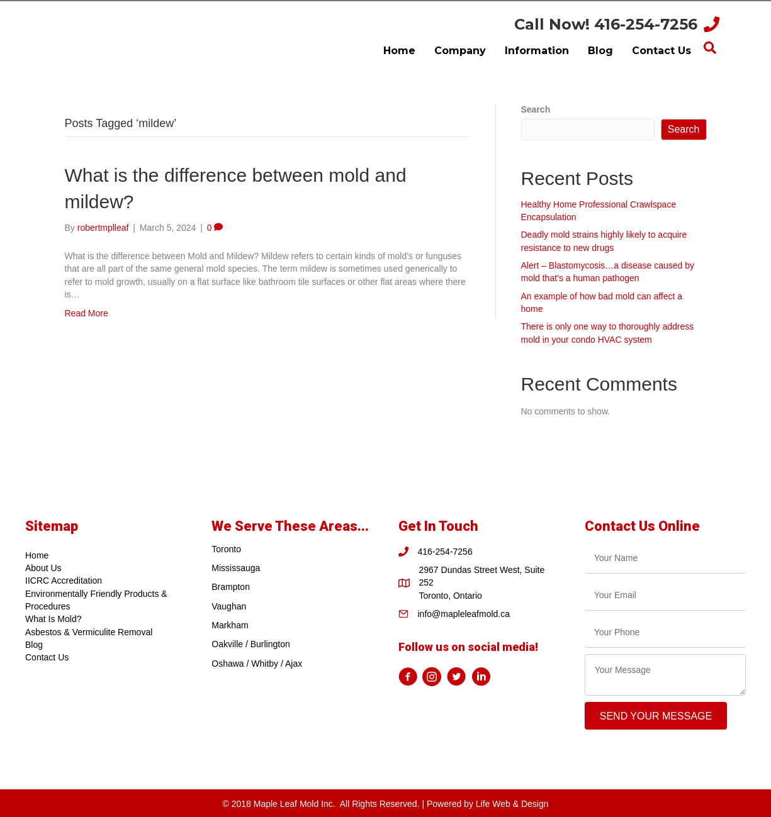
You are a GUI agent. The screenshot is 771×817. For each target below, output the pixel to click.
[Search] (710, 48)
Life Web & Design (512, 804)
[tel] (665, 632)
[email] (665, 595)
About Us (43, 568)
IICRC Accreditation (63, 580)
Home (36, 555)
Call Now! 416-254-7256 (605, 24)
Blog (34, 645)
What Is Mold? (53, 619)
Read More (86, 313)
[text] (665, 558)
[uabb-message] (665, 675)
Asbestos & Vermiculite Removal (88, 632)
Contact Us (47, 657)
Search (536, 109)
